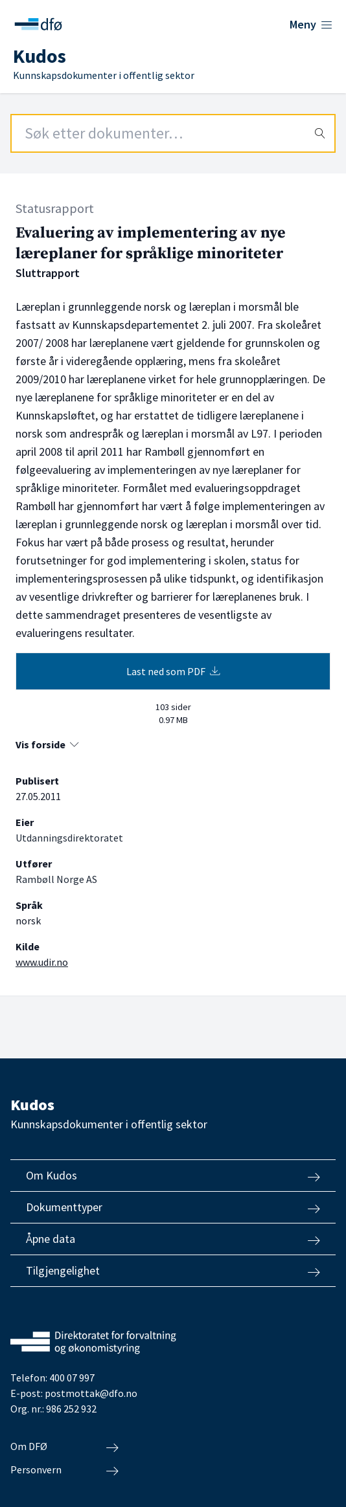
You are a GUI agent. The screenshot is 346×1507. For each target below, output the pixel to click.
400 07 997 (72, 1377)
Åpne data (173, 1239)
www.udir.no (42, 961)
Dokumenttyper (173, 1207)
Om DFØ (64, 1447)
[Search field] (173, 133)
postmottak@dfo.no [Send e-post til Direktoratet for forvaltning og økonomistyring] (91, 1393)
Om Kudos (173, 1175)
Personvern (64, 1470)
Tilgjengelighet (173, 1270)
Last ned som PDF (173, 671)
